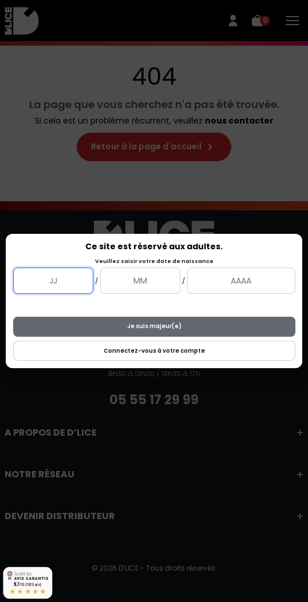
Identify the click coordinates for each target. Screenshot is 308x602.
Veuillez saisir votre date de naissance (154, 261)
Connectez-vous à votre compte (154, 350)
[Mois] (140, 281)
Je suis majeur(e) (154, 326)
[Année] (241, 281)
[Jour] (53, 281)
